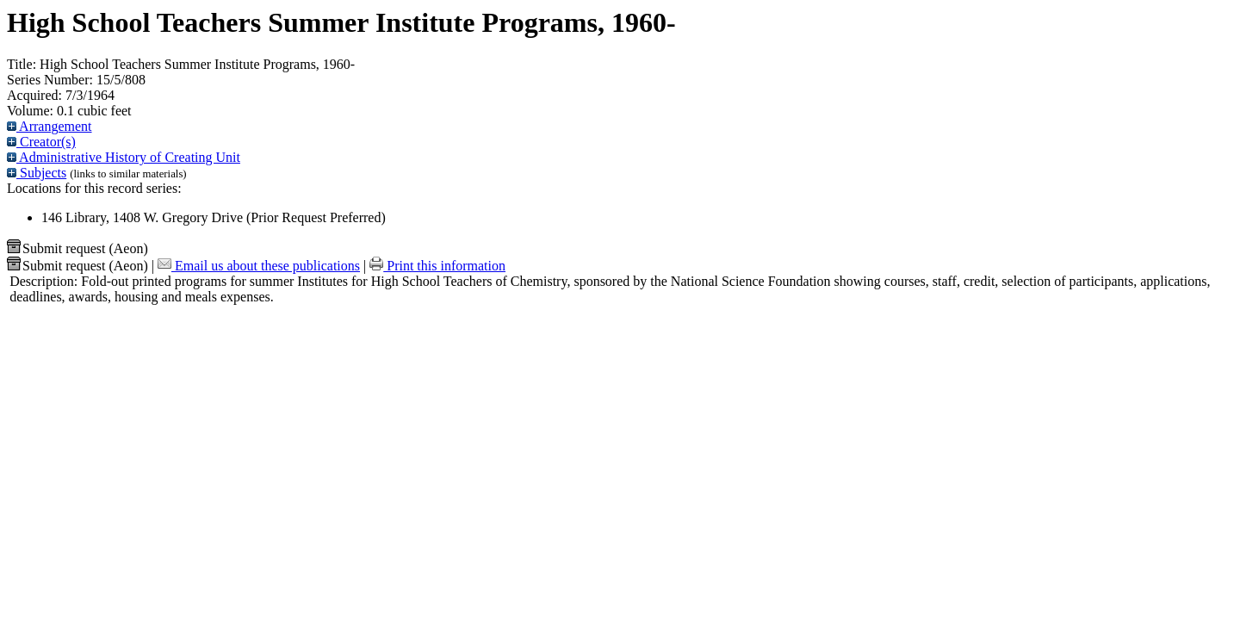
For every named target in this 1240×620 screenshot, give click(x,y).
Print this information (437, 265)
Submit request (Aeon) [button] (77, 248)
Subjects (36, 172)
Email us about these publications (259, 265)
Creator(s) (41, 141)
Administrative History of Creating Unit (123, 157)
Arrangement (49, 126)
